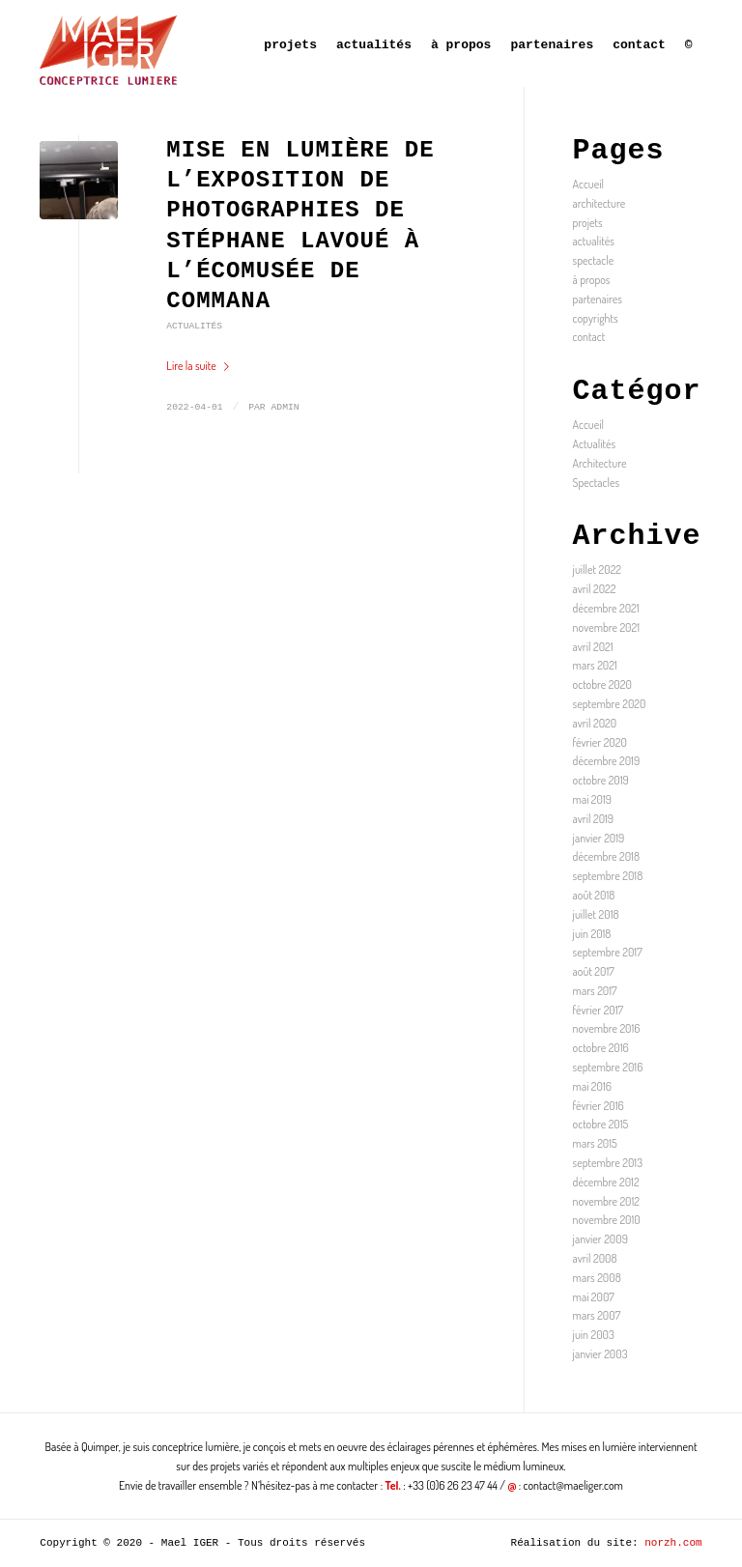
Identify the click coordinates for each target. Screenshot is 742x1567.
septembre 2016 (608, 1067)
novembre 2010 (607, 1219)
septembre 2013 (607, 1162)
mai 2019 (592, 799)
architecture (599, 203)
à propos (592, 279)
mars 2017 (595, 990)
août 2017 (593, 971)
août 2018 (594, 895)
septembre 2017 (607, 952)
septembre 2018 (608, 876)
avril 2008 (595, 1258)
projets (588, 222)
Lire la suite (201, 365)
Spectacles (596, 482)
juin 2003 (593, 1334)
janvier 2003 (600, 1354)
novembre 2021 (606, 627)
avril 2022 (594, 589)
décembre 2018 (606, 856)
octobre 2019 (601, 780)
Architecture (600, 463)
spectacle (593, 260)
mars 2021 (595, 665)
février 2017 (598, 1010)
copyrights (595, 318)
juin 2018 (592, 933)
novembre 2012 (606, 1201)
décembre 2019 (607, 761)
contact (589, 336)
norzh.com (672, 1543)
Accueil (588, 184)
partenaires (597, 299)
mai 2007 (593, 1297)
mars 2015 (595, 1143)
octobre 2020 (602, 684)
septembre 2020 (609, 704)
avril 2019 (593, 819)
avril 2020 (595, 723)
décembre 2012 (606, 1182)
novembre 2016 (607, 1028)
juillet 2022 (597, 569)
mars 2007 (597, 1315)
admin (285, 407)
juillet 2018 (596, 914)
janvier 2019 (599, 838)
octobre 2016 (601, 1047)
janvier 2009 (600, 1239)
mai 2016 (592, 1086)
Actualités (194, 326)
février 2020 (600, 742)
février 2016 (598, 1105)
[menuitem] (290, 43)
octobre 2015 (601, 1124)
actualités (593, 241)
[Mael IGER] (108, 43)
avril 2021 (593, 647)
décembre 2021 (606, 608)
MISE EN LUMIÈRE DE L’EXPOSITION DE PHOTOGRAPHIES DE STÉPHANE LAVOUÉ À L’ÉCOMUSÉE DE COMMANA (300, 225)
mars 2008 (597, 1277)
